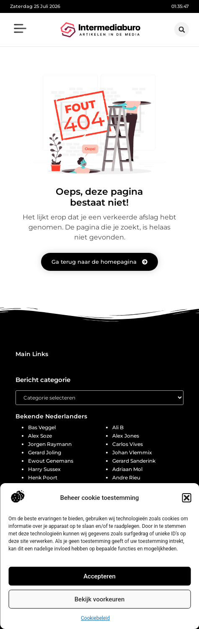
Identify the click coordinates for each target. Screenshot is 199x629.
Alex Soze (40, 436)
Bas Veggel (42, 427)
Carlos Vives (127, 444)
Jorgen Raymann (50, 444)
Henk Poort (42, 477)
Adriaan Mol (127, 469)
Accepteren (99, 576)
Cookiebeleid (95, 618)
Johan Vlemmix (132, 452)
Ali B (118, 427)
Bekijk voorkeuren (100, 599)
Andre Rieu (126, 477)
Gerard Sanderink (133, 461)
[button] (186, 498)
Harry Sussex (44, 469)
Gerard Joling (44, 452)
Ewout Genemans (50, 461)
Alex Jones (125, 436)
